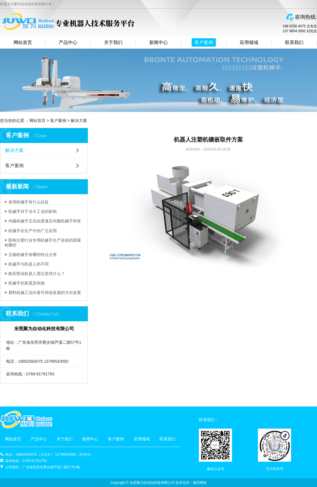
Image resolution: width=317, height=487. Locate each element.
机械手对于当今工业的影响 (32, 211)
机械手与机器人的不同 (28, 264)
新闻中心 (158, 42)
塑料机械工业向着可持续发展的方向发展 (44, 292)
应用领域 (249, 42)
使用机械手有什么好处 (28, 202)
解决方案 (79, 120)
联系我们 (294, 42)
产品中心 (68, 42)
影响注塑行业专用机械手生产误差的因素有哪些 (42, 242)
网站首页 (23, 42)
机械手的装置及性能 (26, 283)
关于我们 (113, 42)
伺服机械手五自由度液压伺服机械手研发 (44, 221)
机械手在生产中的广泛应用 (32, 230)
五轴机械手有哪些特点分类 (32, 254)
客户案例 (204, 42)
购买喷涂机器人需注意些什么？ (36, 273)
